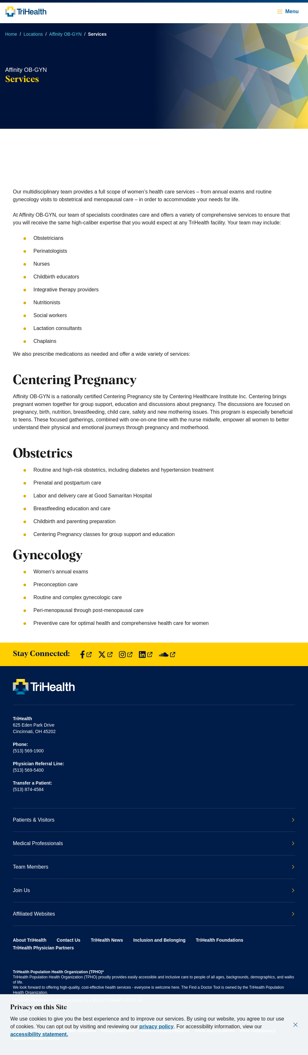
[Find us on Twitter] (105, 654)
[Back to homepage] (25, 11)
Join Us (153, 890)
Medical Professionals (153, 843)
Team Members (153, 867)
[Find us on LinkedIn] (145, 654)
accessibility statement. (39, 1034)
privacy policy (156, 1026)
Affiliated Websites (153, 914)
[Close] (295, 1024)
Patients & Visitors (153, 820)
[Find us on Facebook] (85, 654)
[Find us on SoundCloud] (167, 654)
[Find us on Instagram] (125, 654)
